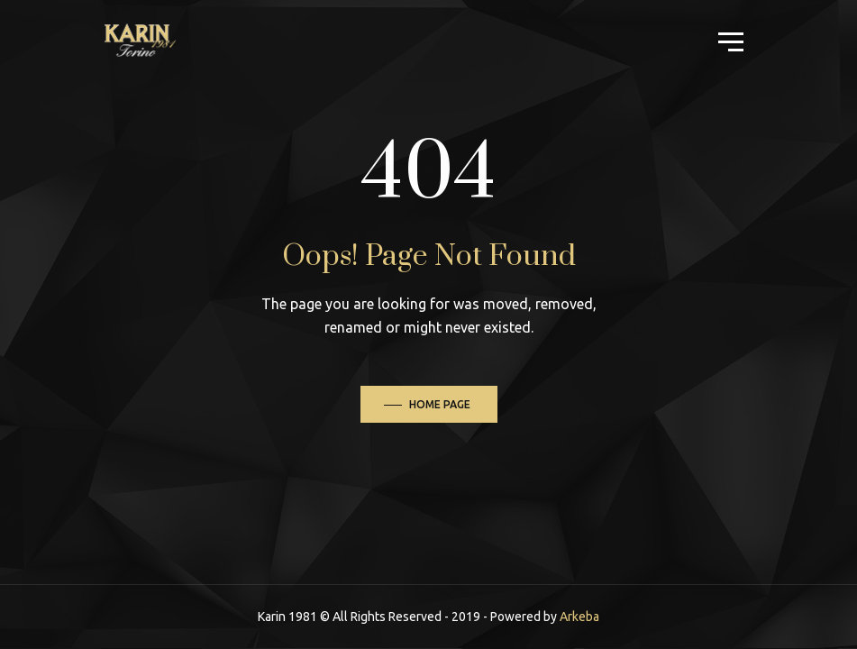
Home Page (439, 404)
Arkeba (579, 616)
